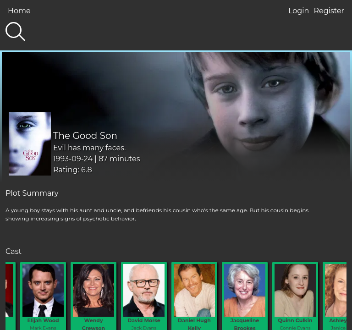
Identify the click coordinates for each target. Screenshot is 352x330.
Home (19, 10)
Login (298, 10)
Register (329, 10)
